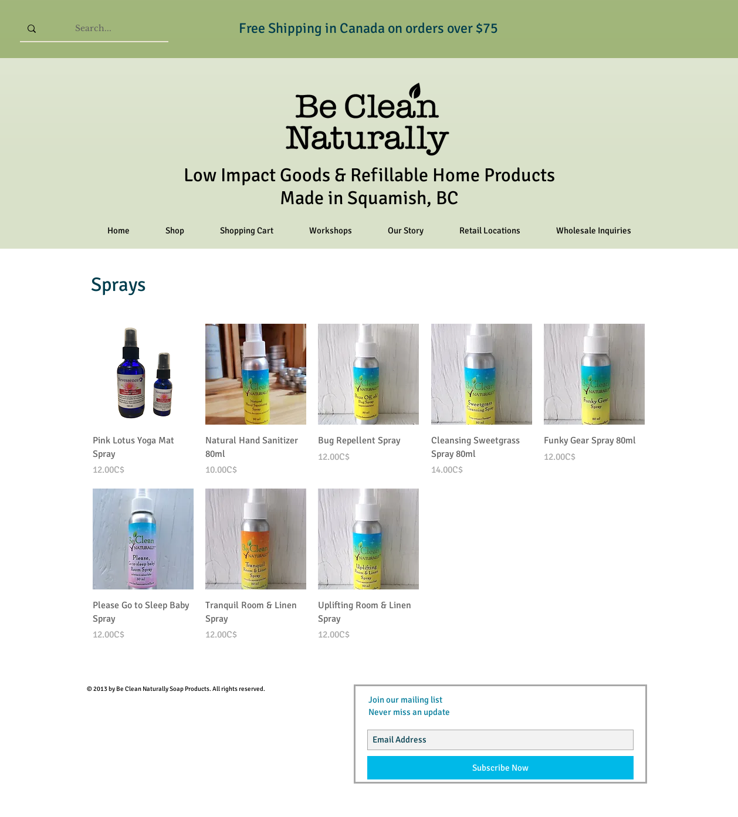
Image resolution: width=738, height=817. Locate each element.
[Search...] (93, 28)
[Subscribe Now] (500, 767)
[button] (174, 230)
